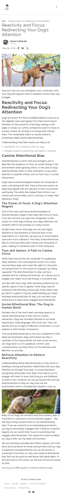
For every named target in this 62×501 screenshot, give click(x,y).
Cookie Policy (24, 488)
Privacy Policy (10, 488)
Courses (14, 484)
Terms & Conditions (38, 484)
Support (23, 484)
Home (6, 484)
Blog (3, 21)
